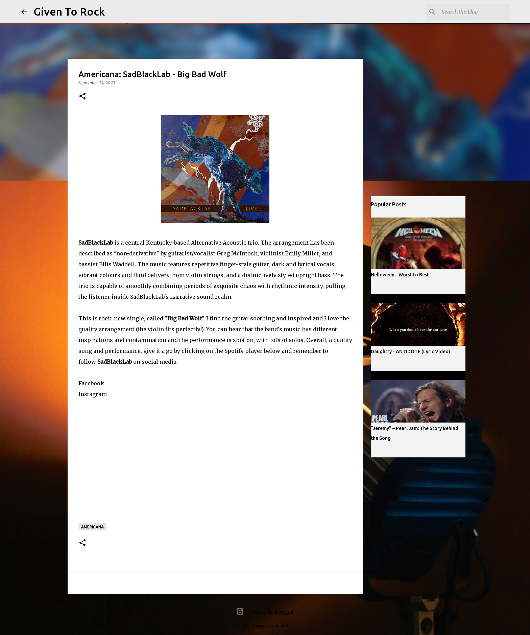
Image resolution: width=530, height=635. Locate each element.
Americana (92, 527)
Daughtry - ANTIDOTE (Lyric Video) (410, 351)
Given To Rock (69, 11)
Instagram (92, 394)
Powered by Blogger (265, 612)
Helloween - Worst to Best (400, 274)
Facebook (91, 383)
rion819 (281, 625)
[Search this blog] (474, 12)
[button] (82, 96)
